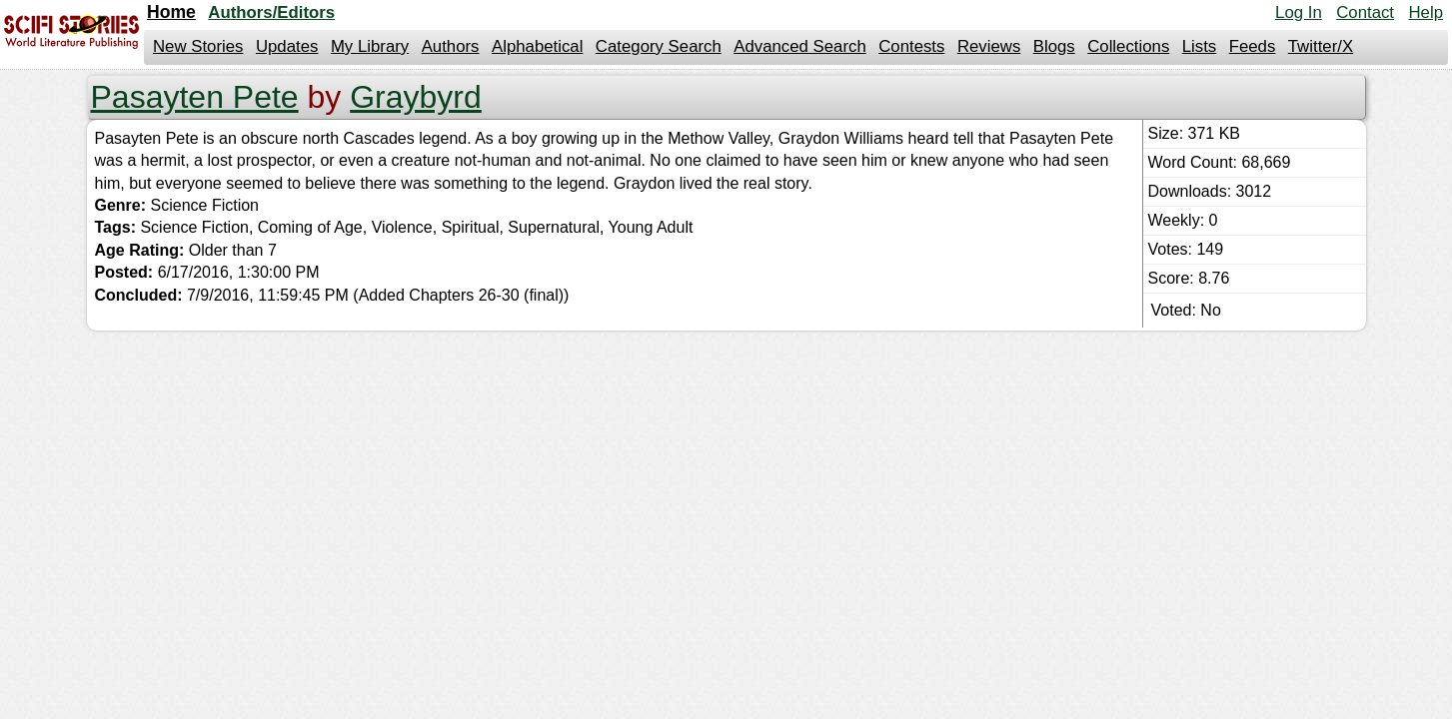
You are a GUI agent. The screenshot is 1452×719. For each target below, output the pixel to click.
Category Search (659, 46)
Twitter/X (1320, 46)
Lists (1199, 46)
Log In (1298, 12)
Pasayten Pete (195, 97)
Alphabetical (537, 46)
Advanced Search (799, 46)
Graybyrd (416, 97)
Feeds (1252, 46)
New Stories (198, 46)
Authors (451, 46)
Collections (1128, 46)
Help (1425, 12)
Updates (287, 46)
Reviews (988, 46)
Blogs (1054, 46)
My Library (370, 46)
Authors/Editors (271, 12)
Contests (911, 46)
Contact (1365, 12)
